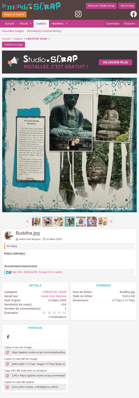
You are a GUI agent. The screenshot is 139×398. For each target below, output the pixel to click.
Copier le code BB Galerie (19, 382)
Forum (24, 23)
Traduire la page (13, 44)
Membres (57, 23)
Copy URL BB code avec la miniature (25, 370)
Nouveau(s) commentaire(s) (44, 31)
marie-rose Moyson (30, 239)
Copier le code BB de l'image (20, 358)
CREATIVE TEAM (54, 292)
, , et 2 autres (37, 272)
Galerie (41, 23)
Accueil (9, 23)
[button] (31, 24)
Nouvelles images (13, 31)
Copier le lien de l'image (18, 347)
